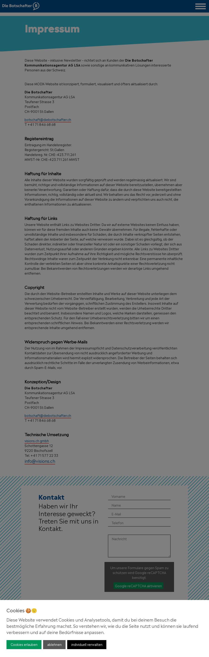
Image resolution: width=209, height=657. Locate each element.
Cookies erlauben (24, 644)
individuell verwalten (86, 644)
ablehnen (54, 644)
